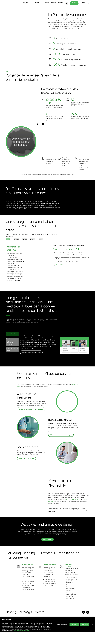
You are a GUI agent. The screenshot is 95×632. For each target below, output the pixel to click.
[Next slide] (61, 266)
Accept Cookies (84, 624)
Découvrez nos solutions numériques (61, 435)
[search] (66, 3)
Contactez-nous (74, 3)
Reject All (74, 624)
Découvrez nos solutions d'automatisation (31, 410)
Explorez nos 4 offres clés (26, 459)
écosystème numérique (73, 500)
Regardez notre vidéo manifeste (31, 353)
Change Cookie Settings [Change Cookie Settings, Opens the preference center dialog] (62, 624)
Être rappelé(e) (47, 540)
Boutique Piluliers (83, 3)
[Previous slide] (54, 266)
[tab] (8, 239)
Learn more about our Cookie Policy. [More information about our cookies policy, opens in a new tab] (21, 630)
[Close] (92, 624)
